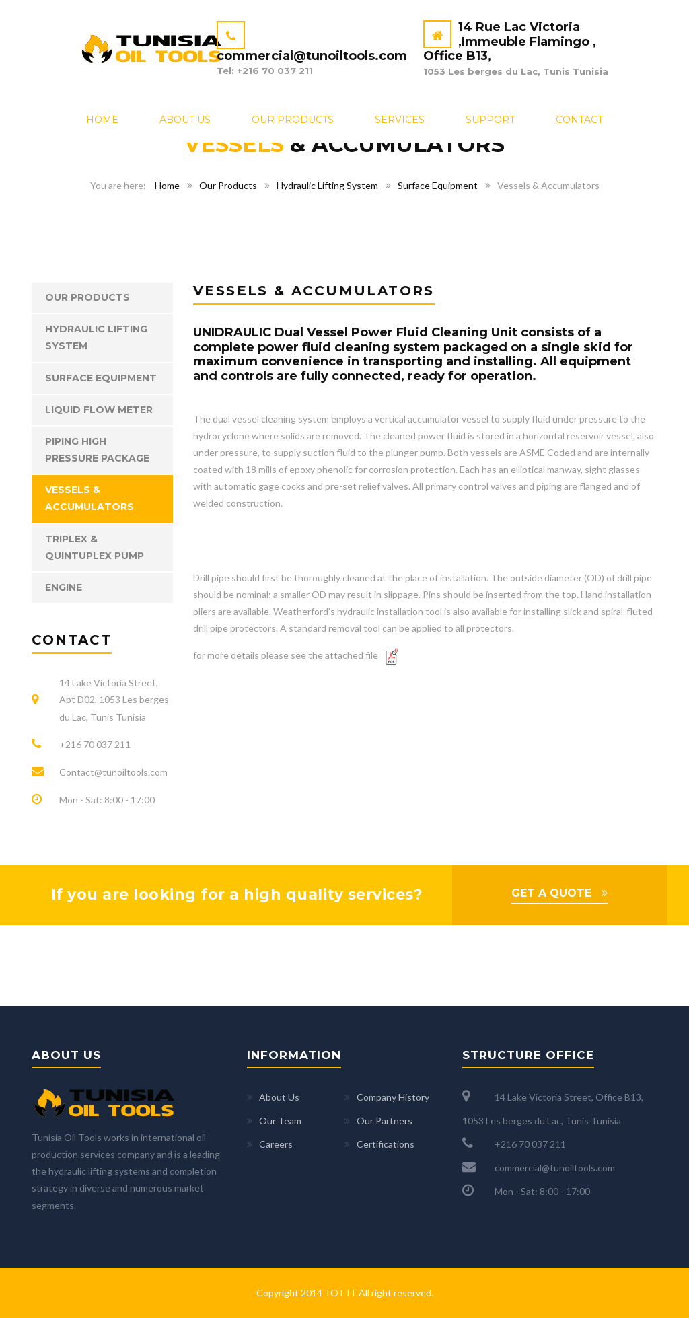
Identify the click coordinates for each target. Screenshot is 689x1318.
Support (490, 120)
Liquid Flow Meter (99, 410)
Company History (393, 1097)
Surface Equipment (438, 185)
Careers (276, 1144)
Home (102, 120)
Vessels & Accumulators (89, 498)
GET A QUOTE (551, 893)
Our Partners (384, 1120)
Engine (63, 587)
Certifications (385, 1144)
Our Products (293, 120)
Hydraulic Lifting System (327, 185)
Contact (579, 120)
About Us (185, 120)
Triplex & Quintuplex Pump (94, 547)
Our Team (280, 1120)
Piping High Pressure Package (97, 449)
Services (400, 120)
